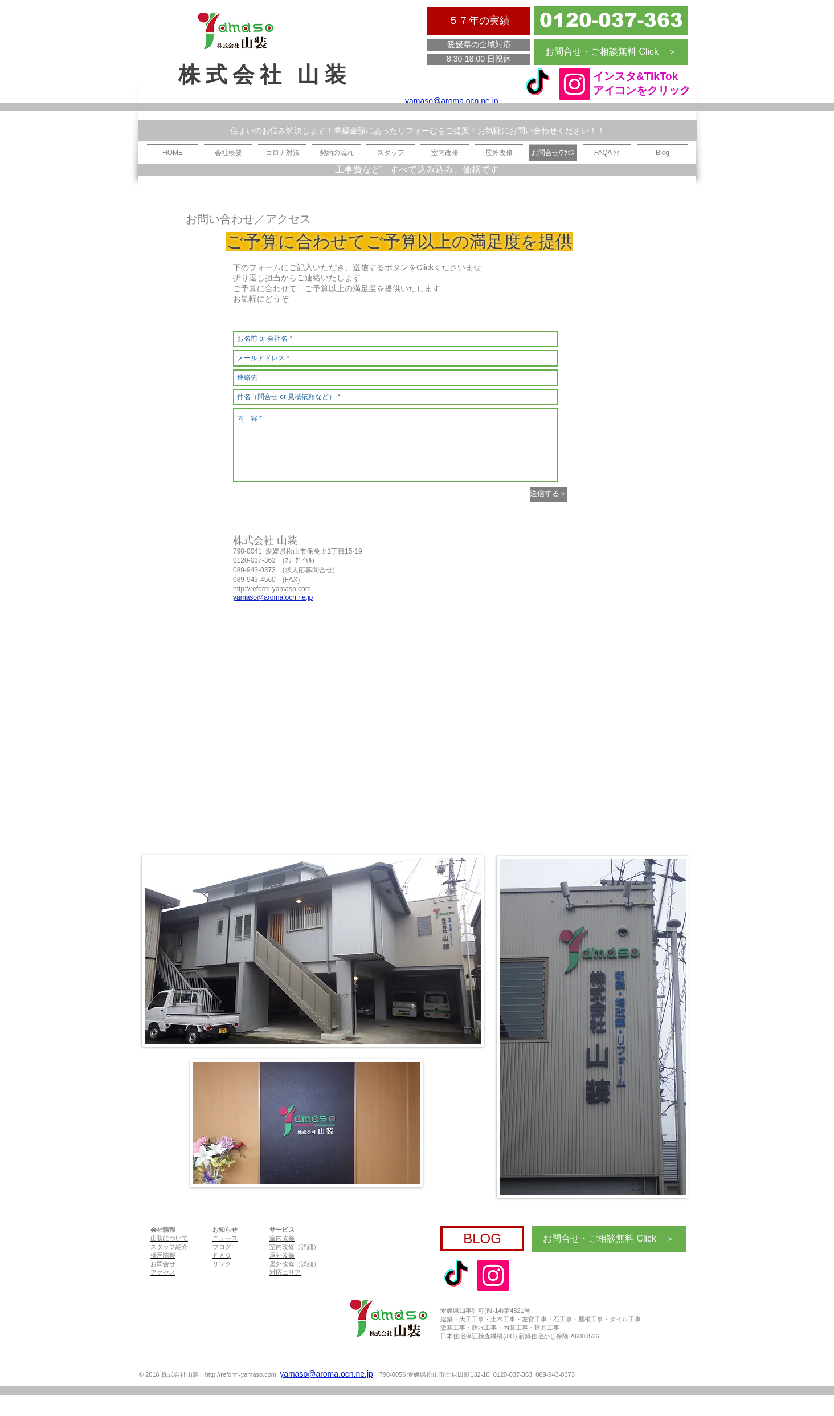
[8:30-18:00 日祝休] (478, 59)
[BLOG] (482, 1238)
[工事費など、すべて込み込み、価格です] (417, 170)
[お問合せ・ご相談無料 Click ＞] (611, 52)
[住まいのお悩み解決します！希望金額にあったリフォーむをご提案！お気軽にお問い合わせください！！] (417, 130)
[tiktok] (537, 84)
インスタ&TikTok (635, 76)
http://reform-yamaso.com (272, 589)
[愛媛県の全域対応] (478, 45)
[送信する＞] (548, 494)
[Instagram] (574, 84)
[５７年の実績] (478, 21)
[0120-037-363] (611, 20)
